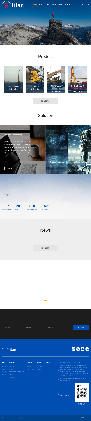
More (53, 24)
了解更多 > (9, 168)
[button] (45, 300)
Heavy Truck (12, 377)
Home (35, 4)
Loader (11, 374)
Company (39, 366)
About (41, 4)
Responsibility (30, 369)
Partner (4, 374)
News (60, 4)
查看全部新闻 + (45, 248)
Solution (53, 4)
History (4, 371)
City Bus (11, 366)
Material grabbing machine (16, 371)
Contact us (67, 4)
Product (47, 4)
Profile (4, 366)
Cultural (4, 369)
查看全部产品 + (45, 101)
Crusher (11, 369)
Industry (29, 366)
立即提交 (81, 327)
